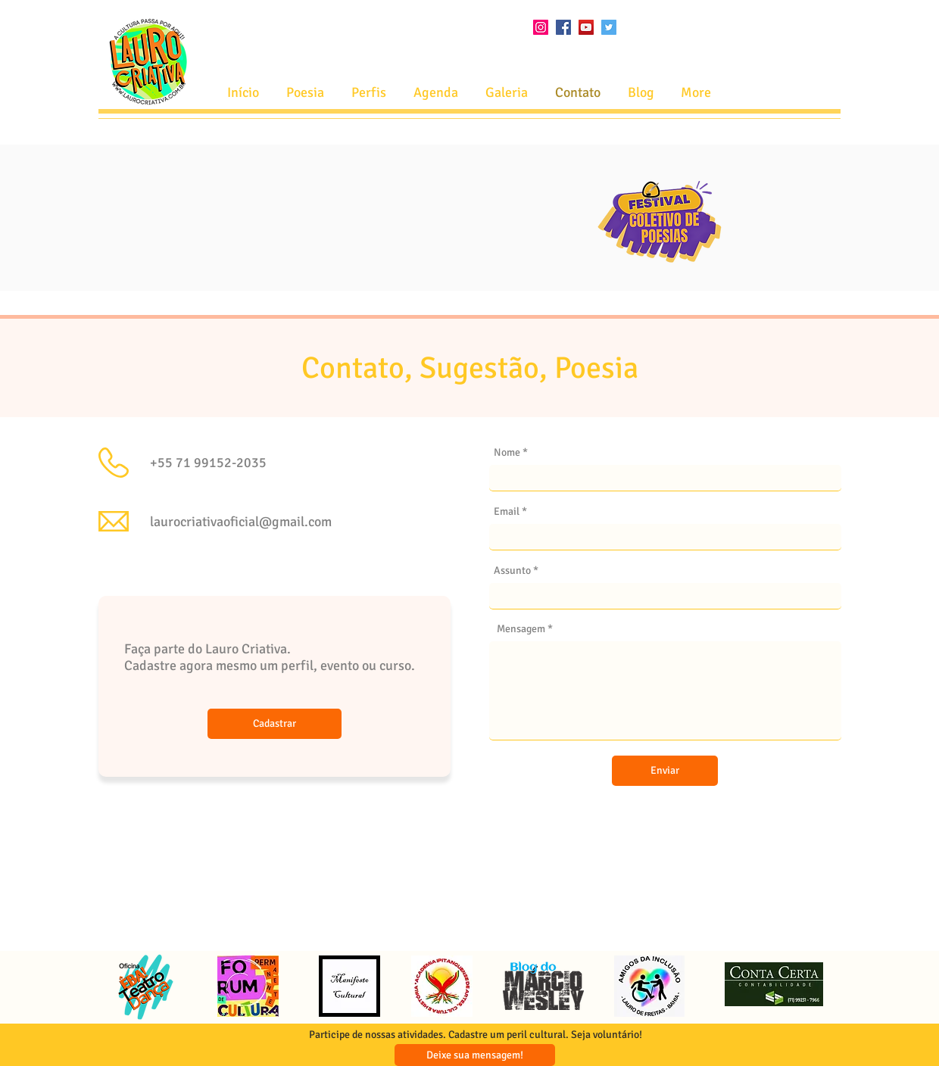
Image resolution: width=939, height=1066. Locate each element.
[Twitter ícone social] (608, 27)
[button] (436, 93)
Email (506, 512)
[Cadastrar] (274, 724)
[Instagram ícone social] (540, 27)
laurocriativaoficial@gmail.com (241, 521)
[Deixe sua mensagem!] (475, 1055)
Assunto (512, 571)
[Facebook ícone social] (563, 27)
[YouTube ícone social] (586, 27)
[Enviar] (665, 771)
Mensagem (521, 629)
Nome (507, 452)
